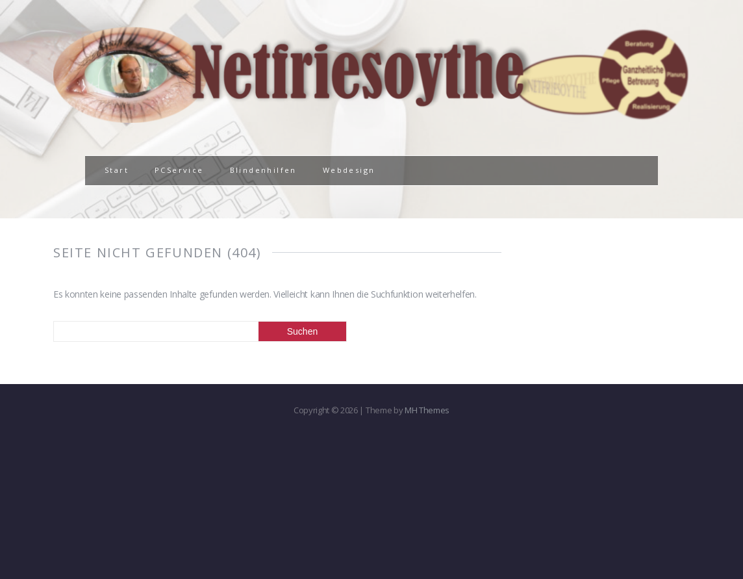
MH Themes (427, 410)
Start (117, 170)
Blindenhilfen (263, 170)
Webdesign (349, 170)
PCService (179, 170)
